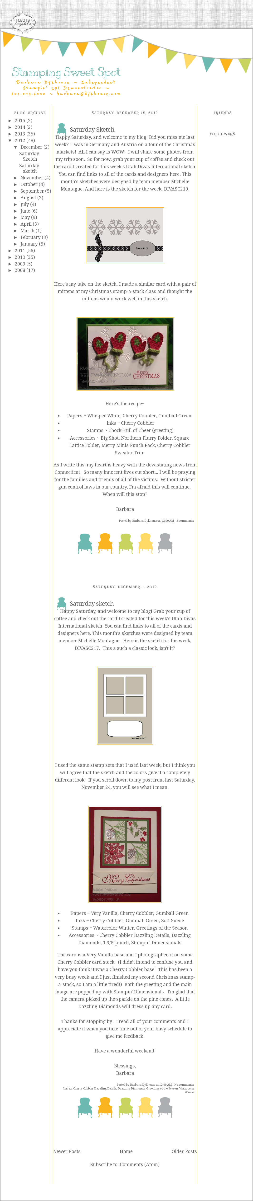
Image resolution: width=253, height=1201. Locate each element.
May (25, 217)
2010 (20, 257)
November (32, 178)
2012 (20, 140)
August (28, 197)
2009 (20, 264)
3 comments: (185, 520)
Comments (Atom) (140, 1164)
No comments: (184, 1084)
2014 (20, 127)
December (32, 147)
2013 (20, 134)
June (25, 211)
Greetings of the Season (162, 1088)
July (25, 204)
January (29, 244)
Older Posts (184, 1151)
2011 (20, 250)
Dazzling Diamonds (131, 1088)
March (28, 230)
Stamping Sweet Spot (66, 72)
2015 (20, 120)
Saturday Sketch (29, 156)
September (32, 191)
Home (126, 1151)
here (175, 174)
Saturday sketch (29, 168)
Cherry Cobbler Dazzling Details (94, 1088)
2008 (20, 270)
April (26, 224)
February (31, 237)
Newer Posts (67, 1151)
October (29, 184)
